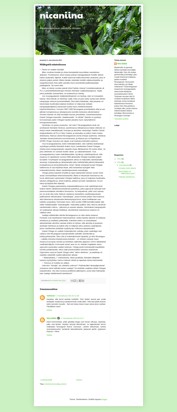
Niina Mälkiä (51, 318)
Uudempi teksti (46, 380)
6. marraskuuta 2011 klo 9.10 (72, 318)
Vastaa (49, 310)
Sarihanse (51, 296)
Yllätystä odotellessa (127, 177)
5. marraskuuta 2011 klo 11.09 (67, 296)
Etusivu (79, 380)
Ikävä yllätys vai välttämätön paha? (127, 172)
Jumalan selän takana (127, 168)
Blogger (104, 399)
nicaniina (61, 15)
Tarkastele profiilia (121, 119)
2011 (119, 162)
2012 (119, 159)
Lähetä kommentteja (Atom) (55, 384)
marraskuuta (124, 165)
